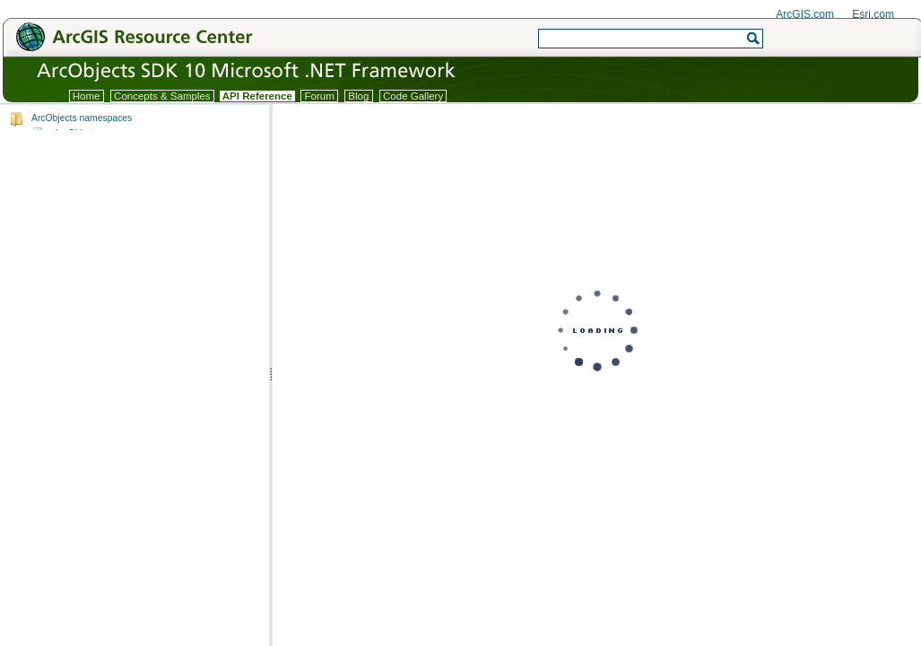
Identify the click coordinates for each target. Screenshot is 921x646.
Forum (319, 96)
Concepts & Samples (162, 96)
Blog (358, 96)
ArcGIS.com (805, 14)
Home (86, 96)
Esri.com (873, 14)
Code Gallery (413, 96)
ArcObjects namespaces (81, 118)
